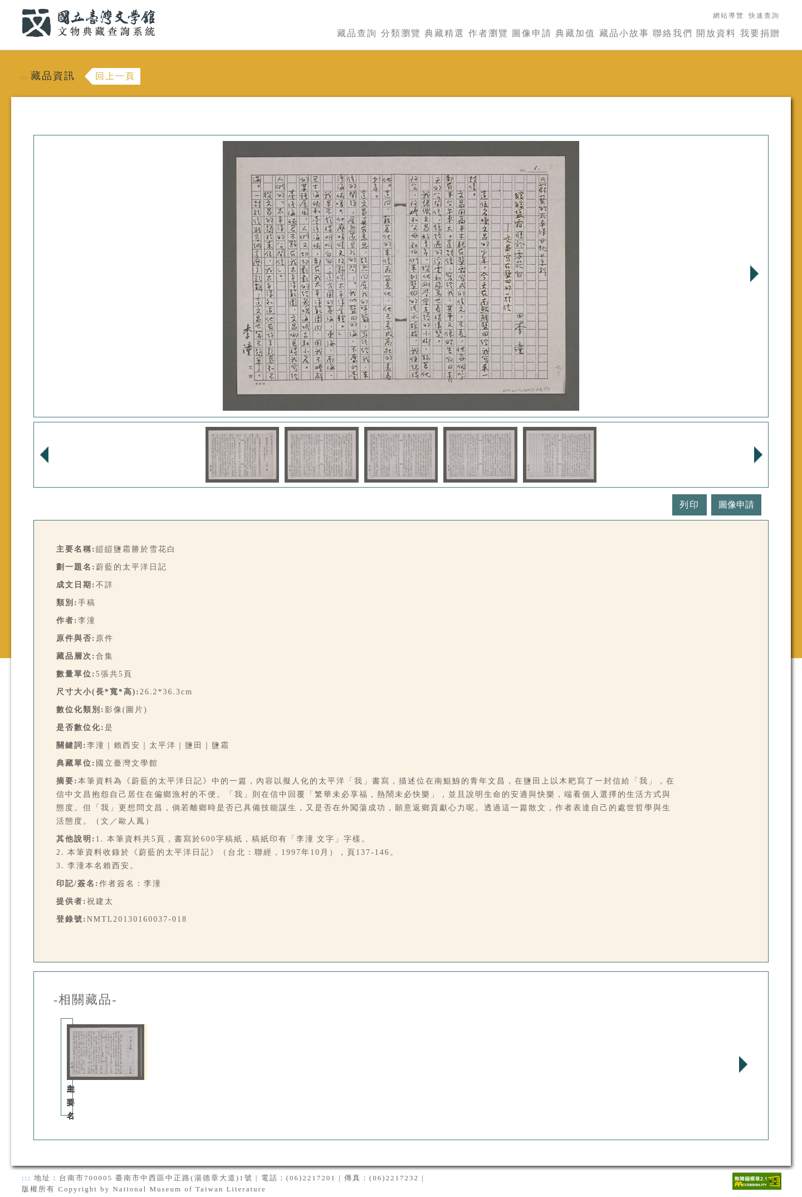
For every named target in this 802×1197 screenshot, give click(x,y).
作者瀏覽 (488, 33)
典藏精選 (444, 33)
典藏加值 (575, 33)
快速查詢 (764, 16)
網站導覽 (728, 16)
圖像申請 (532, 33)
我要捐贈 (760, 33)
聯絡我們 (673, 33)
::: (15, 6)
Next (754, 273)
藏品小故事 (624, 33)
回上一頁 (115, 76)
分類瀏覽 (401, 33)
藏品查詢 (357, 33)
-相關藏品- (85, 999)
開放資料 (716, 33)
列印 (689, 504)
